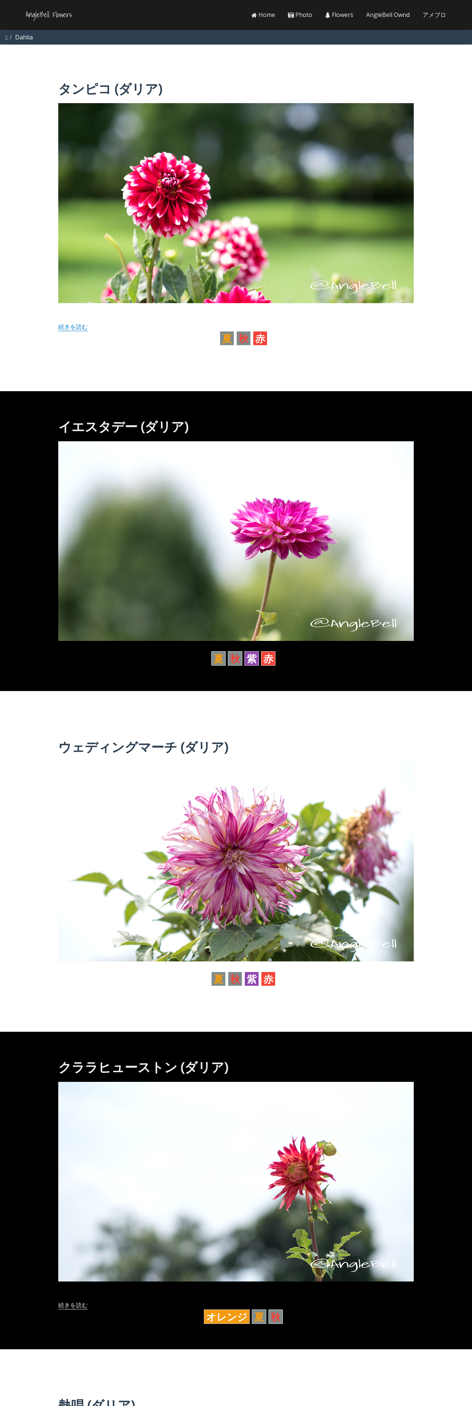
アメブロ (434, 15)
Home (263, 15)
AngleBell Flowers (49, 15)
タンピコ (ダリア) (110, 88)
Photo (300, 15)
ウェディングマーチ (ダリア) (143, 746)
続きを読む (73, 327)
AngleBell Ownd (388, 15)
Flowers (339, 15)
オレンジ (226, 1316)
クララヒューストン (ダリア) (143, 1067)
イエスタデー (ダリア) (123, 426)
